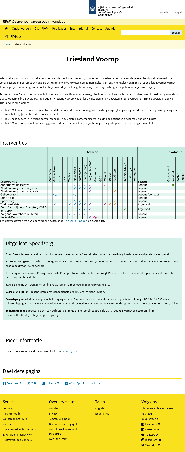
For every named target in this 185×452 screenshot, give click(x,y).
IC (38, 273)
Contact (96, 29)
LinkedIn (160, 429)
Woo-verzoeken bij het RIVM (20, 429)
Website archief (58, 439)
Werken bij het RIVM (15, 419)
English (178, 12)
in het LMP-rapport (76, 221)
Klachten (8, 424)
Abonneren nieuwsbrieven (157, 408)
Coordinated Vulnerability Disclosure (64, 431)
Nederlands (165, 12)
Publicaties (59, 29)
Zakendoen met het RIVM (18, 434)
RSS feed (146, 413)
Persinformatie (11, 413)
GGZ (28, 266)
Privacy (53, 413)
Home (6, 29)
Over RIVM (41, 29)
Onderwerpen (21, 29)
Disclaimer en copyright (63, 424)
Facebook (160, 424)
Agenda (110, 29)
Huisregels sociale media (17, 440)
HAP (77, 292)
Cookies (53, 408)
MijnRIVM (14, 36)
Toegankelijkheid (59, 419)
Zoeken (176, 32)
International (79, 29)
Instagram (161, 440)
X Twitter (160, 419)
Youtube (159, 434)
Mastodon (160, 445)
